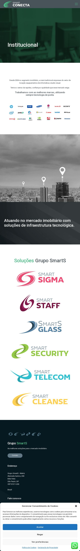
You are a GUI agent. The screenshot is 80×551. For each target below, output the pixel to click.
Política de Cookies (29, 548)
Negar (40, 534)
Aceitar (40, 527)
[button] (76, 506)
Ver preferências (40, 542)
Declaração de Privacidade (48, 548)
